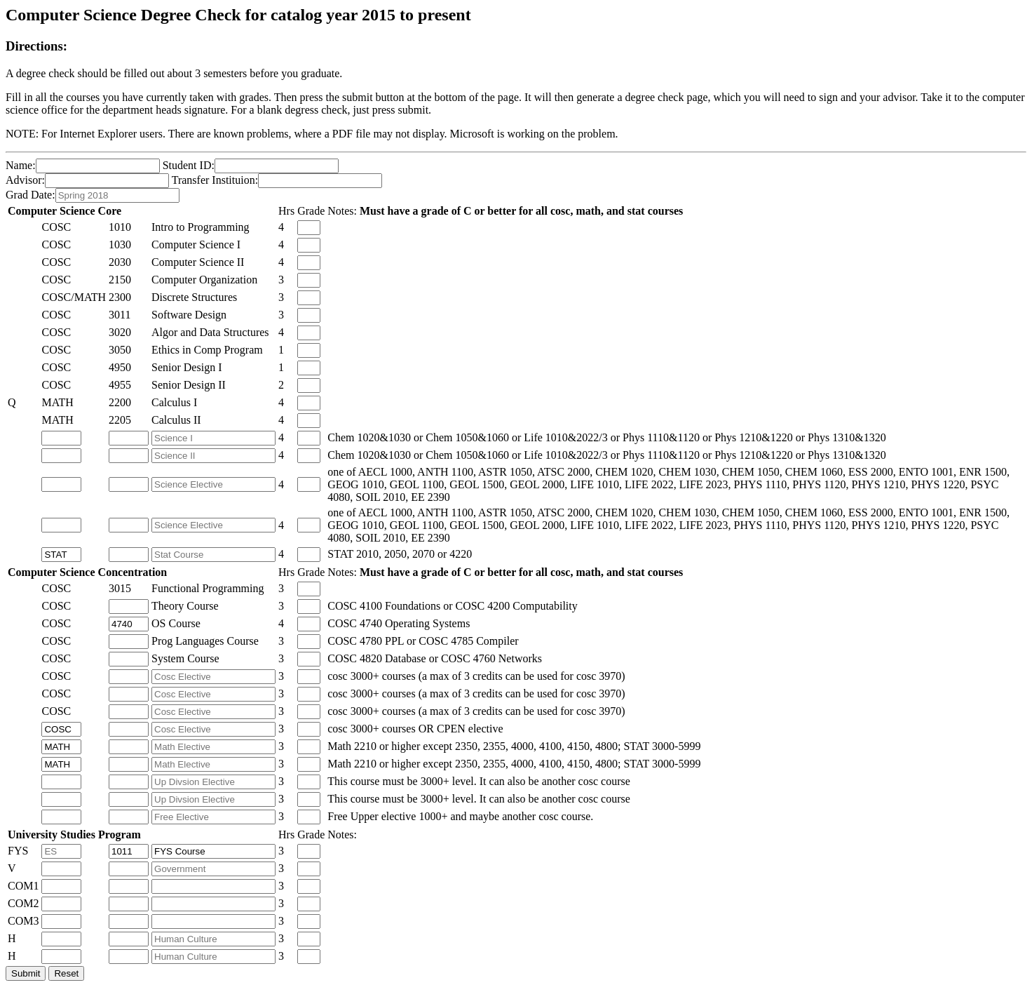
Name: (21, 165)
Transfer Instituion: (215, 180)
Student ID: (189, 165)
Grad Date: (30, 195)
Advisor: (25, 180)
